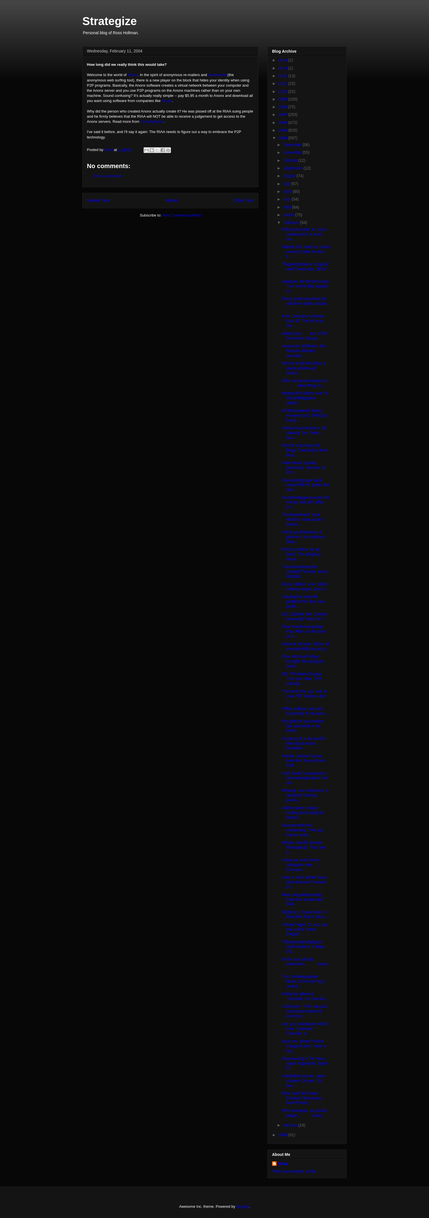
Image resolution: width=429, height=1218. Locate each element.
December (292, 144)
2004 (283, 138)
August (289, 176)
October (290, 160)
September (293, 168)
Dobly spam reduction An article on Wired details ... (304, 303)
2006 (283, 122)
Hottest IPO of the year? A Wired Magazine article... (305, 398)
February (291, 222)
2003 (283, 1135)
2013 (283, 68)
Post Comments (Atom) (181, 215)
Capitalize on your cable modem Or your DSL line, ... (303, 1081)
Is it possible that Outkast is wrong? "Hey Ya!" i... (304, 616)
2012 (283, 76)
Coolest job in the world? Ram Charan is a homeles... (304, 743)
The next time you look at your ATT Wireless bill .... (304, 696)
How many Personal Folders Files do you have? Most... (302, 1098)
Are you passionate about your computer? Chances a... (304, 1028)
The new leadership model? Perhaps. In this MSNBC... (305, 571)
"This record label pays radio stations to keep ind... (303, 947)
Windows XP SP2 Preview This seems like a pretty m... (305, 286)
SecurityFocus (152, 121)
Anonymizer (218, 75)
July (287, 183)
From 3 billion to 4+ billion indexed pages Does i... (305, 586)
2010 (283, 91)
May (287, 199)
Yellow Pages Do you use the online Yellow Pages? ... (304, 929)
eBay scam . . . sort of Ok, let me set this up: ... (305, 335)
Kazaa (167, 101)
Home (171, 200)
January (290, 1125)
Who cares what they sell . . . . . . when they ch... (305, 383)
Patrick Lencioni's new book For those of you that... (303, 761)
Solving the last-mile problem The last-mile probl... (303, 601)
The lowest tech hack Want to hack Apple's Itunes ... (302, 519)
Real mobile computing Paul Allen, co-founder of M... (303, 631)
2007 (283, 114)
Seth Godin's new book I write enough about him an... (305, 778)
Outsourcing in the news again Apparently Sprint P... (305, 1063)
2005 (283, 130)
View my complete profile (294, 1171)
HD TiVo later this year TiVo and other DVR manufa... (302, 679)
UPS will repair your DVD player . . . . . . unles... (304, 1113)
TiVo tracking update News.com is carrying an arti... (303, 981)
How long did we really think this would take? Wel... (303, 899)
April (287, 207)
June (288, 191)
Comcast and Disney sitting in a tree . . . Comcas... (300, 865)
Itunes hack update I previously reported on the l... (304, 467)
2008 (283, 107)
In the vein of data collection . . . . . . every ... (304, 964)
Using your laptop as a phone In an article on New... (303, 537)
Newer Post (98, 200)
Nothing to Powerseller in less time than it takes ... (305, 914)
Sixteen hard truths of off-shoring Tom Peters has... (304, 433)
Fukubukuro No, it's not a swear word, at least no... (304, 234)
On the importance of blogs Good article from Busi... (305, 450)
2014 (283, 60)
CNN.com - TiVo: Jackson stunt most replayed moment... (305, 1011)
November (292, 152)
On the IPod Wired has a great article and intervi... (304, 368)
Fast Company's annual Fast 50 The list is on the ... (303, 321)
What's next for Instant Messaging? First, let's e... (304, 847)
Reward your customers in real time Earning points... (305, 795)
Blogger (242, 1206)
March (289, 215)
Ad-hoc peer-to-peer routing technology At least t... (303, 812)
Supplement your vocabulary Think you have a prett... (303, 830)
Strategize (109, 21)
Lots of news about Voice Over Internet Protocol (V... (304, 882)
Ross (282, 1163)
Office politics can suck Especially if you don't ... (305, 711)
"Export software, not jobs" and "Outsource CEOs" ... (305, 269)
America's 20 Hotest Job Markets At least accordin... (303, 351)
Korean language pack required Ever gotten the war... (305, 485)
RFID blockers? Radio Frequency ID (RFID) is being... (304, 415)
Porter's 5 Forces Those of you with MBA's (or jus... (305, 646)
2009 (283, 99)
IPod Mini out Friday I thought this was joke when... (303, 661)
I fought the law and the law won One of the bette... (303, 726)
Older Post (243, 200)
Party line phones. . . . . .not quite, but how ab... (305, 996)
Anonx (132, 75)
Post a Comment (108, 176)
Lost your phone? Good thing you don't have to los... (304, 1046)
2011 (283, 83)
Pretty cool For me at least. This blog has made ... (301, 554)
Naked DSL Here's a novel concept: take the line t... (305, 251)
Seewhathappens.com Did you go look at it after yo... (305, 502)
